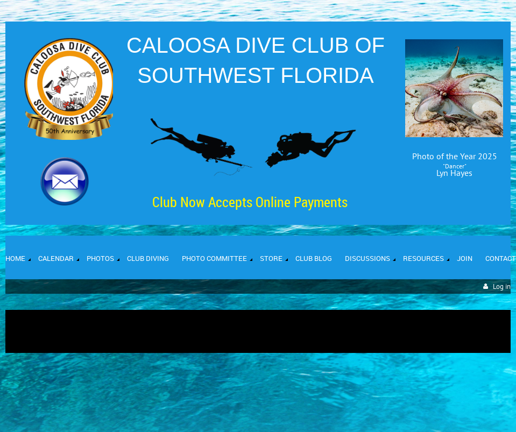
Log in (502, 286)
